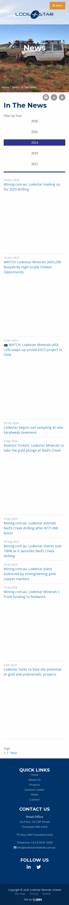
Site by (33, 899)
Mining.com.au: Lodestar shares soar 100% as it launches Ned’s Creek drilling (33, 551)
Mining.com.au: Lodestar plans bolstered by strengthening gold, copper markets (30, 574)
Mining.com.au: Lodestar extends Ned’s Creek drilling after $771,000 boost (31, 528)
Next (13, 753)
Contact (34, 799)
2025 (34, 132)
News (34, 794)
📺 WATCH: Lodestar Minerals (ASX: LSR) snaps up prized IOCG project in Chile (33, 349)
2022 (34, 164)
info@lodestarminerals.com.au (36, 847)
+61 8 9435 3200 (42, 842)
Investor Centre (34, 789)
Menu (58, 5)
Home (34, 774)
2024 (34, 142)
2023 (34, 153)
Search (47, 893)
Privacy (34, 893)
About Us (35, 779)
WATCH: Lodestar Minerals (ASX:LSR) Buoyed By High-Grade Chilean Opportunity (32, 267)
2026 (34, 121)
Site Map (20, 893)
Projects (34, 784)
